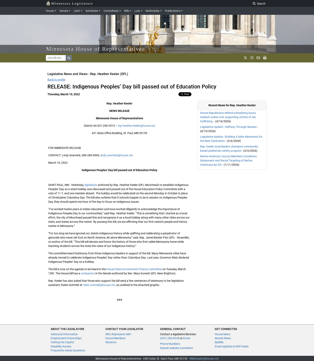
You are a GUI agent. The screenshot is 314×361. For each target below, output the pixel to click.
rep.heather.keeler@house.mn (136, 125)
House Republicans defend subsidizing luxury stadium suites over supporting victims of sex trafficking (228, 117)
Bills (126, 10)
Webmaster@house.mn (204, 358)
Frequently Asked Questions (68, 350)
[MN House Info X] (245, 58)
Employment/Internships (66, 338)
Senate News (223, 338)
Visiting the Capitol (62, 342)
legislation (91, 185)
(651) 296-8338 (169, 338)
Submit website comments (176, 348)
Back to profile (56, 79)
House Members (115, 338)
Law (137, 10)
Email (186, 338)
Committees (111, 10)
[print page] (265, 58)
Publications (172, 10)
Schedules (92, 10)
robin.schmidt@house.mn (99, 285)
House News (222, 334)
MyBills (219, 342)
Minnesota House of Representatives (95, 49)
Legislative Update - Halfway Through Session (228, 126)
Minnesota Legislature (69, 3)
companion (88, 273)
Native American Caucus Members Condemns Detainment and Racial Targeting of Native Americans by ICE (228, 160)
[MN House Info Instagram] (252, 58)
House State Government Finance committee (134, 269)
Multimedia (152, 10)
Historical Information (64, 334)
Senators (111, 342)
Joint (76, 10)
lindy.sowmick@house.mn (117, 155)
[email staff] (258, 58)
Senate (63, 10)
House (50, 10)
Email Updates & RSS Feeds (232, 346)
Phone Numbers (170, 343)
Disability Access (61, 346)
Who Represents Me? (118, 334)
